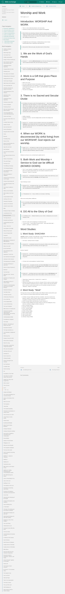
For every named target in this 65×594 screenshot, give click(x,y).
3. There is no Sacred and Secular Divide (9, 33)
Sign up (54, 1)
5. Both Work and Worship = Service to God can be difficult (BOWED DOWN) (9, 36)
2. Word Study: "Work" (8, 42)
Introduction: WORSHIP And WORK (9, 28)
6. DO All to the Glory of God (9, 38)
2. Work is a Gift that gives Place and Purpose (9, 31)
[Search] (26, 1)
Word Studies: (6, 39)
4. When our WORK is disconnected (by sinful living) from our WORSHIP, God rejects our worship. (9, 34)
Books (48, 1)
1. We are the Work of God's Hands (9, 30)
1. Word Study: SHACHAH (9, 41)
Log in (60, 1)
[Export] (8, 20)
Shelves (41, 1)
